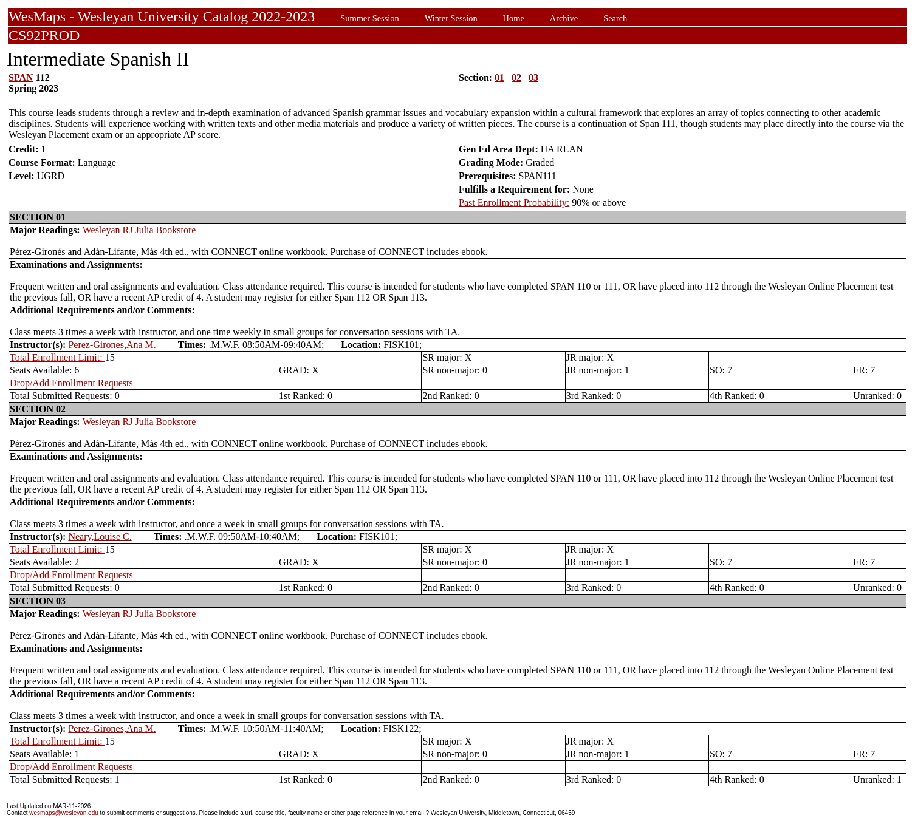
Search (615, 18)
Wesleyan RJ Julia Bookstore (139, 230)
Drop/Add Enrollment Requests (71, 383)
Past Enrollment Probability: (514, 202)
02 (516, 77)
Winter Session (451, 18)
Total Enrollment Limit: (57, 357)
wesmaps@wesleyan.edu (64, 812)
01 (499, 77)
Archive (564, 18)
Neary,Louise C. (99, 536)
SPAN (21, 77)
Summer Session (369, 18)
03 (533, 77)
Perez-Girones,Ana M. (112, 344)
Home (513, 18)
